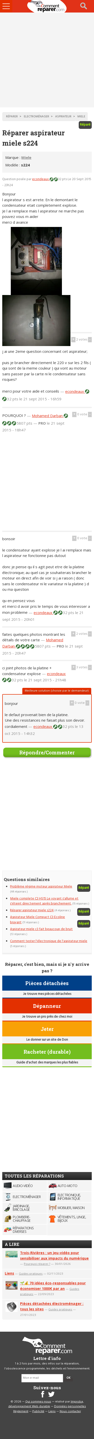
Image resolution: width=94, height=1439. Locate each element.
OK (68, 1377)
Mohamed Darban (48, 415)
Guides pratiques (31, 1273)
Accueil (47, 6)
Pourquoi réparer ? (37, 1264)
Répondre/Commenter (47, 752)
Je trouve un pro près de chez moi (47, 1016)
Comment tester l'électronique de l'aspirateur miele (48, 941)
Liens (9, 1273)
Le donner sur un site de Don (47, 1039)
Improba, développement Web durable (46, 1404)
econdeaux (41, 179)
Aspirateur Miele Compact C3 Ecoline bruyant (37, 920)
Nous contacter (70, 1411)
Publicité (38, 1411)
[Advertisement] (47, 60)
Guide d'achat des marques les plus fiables (47, 1062)
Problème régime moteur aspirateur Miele (41, 886)
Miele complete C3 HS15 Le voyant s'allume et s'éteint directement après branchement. (44, 901)
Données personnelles (70, 1406)
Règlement (20, 1411)
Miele (26, 157)
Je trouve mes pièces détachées (47, 994)
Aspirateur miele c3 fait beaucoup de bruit (41, 929)
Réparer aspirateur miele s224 (32, 910)
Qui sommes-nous (38, 1401)
